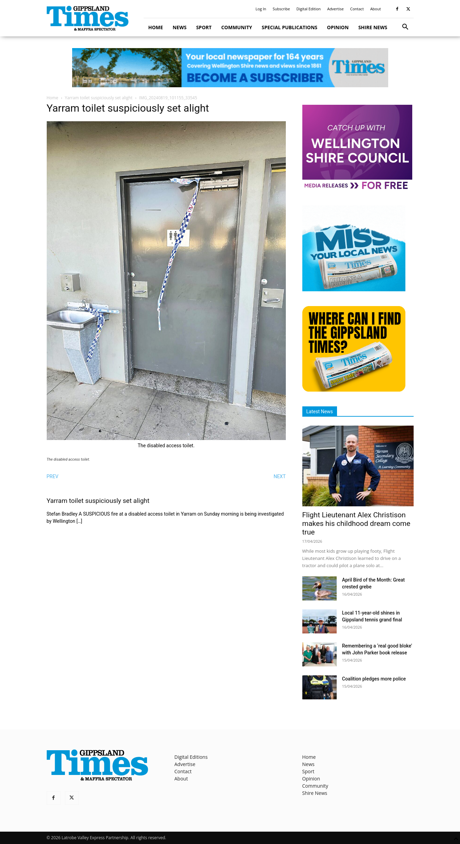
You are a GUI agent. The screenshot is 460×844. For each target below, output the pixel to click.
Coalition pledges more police (374, 679)
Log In (261, 8)
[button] (405, 27)
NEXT (279, 476)
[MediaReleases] (357, 188)
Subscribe (281, 8)
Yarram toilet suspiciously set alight (99, 98)
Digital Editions (191, 757)
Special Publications (289, 27)
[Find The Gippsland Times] (353, 389)
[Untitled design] (353, 289)
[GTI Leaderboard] (230, 67)
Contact (357, 8)
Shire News (372, 27)
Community (236, 27)
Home (155, 27)
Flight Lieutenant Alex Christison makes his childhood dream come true (356, 523)
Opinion (338, 27)
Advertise (335, 8)
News (179, 27)
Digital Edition (308, 8)
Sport (204, 27)
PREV (52, 476)
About (375, 8)
